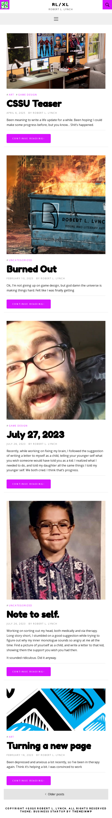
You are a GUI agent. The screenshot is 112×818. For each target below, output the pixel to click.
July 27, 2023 (35, 434)
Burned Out (32, 269)
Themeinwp (82, 811)
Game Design (27, 95)
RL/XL (61, 4)
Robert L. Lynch (45, 113)
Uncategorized (20, 260)
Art (11, 95)
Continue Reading (28, 139)
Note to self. (33, 614)
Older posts (56, 794)
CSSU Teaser (34, 104)
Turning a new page (49, 745)
